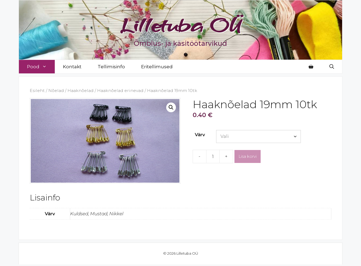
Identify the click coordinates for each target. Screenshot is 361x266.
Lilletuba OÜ (180, 25)
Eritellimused (157, 66)
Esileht (37, 90)
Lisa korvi (248, 156)
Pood (41, 66)
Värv (200, 134)
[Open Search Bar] (331, 66)
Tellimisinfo (111, 66)
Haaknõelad (80, 90)
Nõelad (56, 90)
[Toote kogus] (213, 156)
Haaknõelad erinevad (120, 90)
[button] (171, 107)
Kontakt (72, 66)
